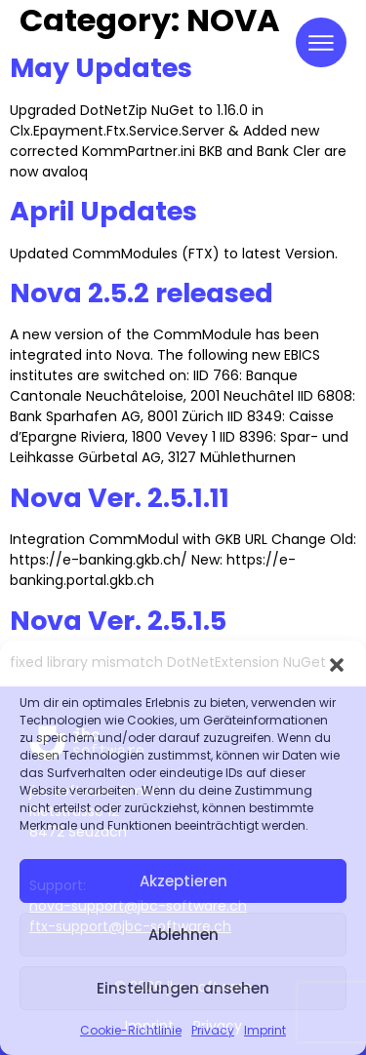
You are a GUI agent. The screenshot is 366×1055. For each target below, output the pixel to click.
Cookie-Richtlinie (131, 1030)
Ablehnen (183, 934)
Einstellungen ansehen (183, 988)
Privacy (212, 1030)
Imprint (265, 1030)
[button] (336, 665)
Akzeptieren (183, 881)
